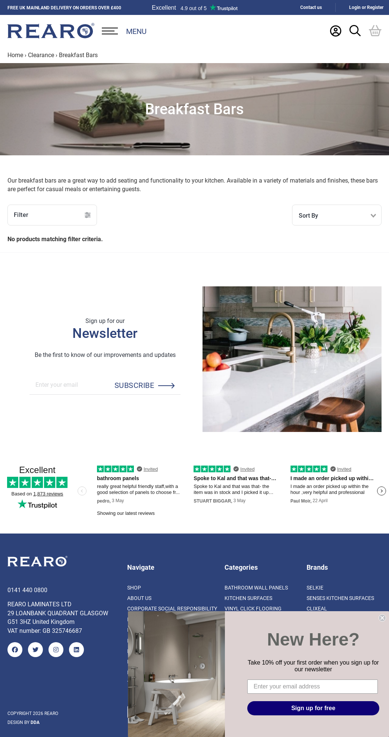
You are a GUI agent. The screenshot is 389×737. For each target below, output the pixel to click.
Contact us (311, 7)
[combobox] (337, 215)
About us (139, 597)
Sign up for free (313, 708)
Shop (134, 587)
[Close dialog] (382, 618)
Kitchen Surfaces (248, 597)
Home (15, 55)
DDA (35, 722)
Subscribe (134, 385)
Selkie (315, 587)
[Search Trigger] (355, 30)
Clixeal (317, 608)
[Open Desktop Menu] (124, 31)
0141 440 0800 (27, 590)
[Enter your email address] (312, 687)
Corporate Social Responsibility (172, 608)
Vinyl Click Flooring (253, 608)
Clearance (41, 55)
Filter (52, 214)
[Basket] (375, 30)
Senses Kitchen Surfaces (340, 597)
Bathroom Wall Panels (256, 587)
